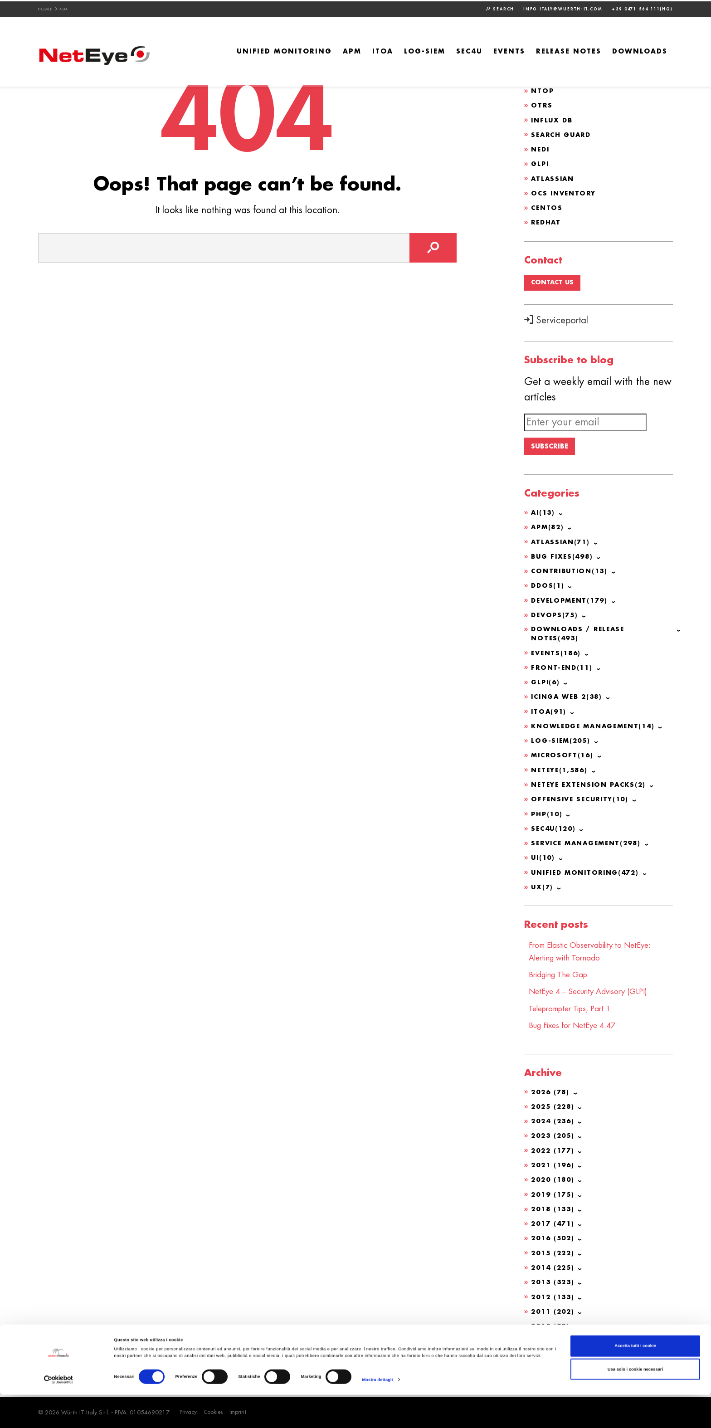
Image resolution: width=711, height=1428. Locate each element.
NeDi (541, 148)
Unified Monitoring (284, 50)
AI (543, 518)
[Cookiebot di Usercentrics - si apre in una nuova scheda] (58, 1413)
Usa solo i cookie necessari (635, 1402)
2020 (554, 1181)
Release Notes (568, 50)
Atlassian (553, 177)
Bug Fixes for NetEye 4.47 (576, 1027)
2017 (554, 1224)
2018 (554, 1210)
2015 (554, 1253)
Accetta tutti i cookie (635, 1379)
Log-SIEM (424, 50)
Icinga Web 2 (569, 701)
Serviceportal (556, 320)
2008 (549, 1355)
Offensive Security (582, 803)
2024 (554, 1123)
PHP (548, 817)
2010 (551, 1326)
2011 (554, 1311)
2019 (554, 1195)
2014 (554, 1268)
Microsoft (563, 759)
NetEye (561, 774)
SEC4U (469, 50)
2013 (554, 1282)
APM (352, 50)
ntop (543, 90)
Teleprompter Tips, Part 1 (574, 1011)
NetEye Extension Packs (592, 788)
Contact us (553, 281)
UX (542, 890)
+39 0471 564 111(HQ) (642, 8)
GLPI (540, 163)
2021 (554, 1166)
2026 (551, 1094)
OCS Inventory (565, 192)
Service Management (589, 846)
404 (64, 8)
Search (500, 7)
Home (45, 8)
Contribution (571, 576)
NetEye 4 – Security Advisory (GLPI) (593, 994)
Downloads (639, 50)
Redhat (547, 221)
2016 (554, 1239)
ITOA (382, 50)
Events (509, 50)
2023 (554, 1137)
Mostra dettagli (377, 1413)
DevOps (555, 619)
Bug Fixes (563, 561)
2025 (554, 1108)
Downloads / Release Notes (579, 639)
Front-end (563, 672)
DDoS (548, 590)
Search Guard (563, 134)
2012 (554, 1297)
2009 (551, 1340)
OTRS (542, 105)
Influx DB (553, 119)
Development (571, 605)
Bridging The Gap (561, 977)
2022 (554, 1152)
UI (543, 861)
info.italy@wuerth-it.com (563, 8)
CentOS (547, 206)
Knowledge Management (596, 730)
